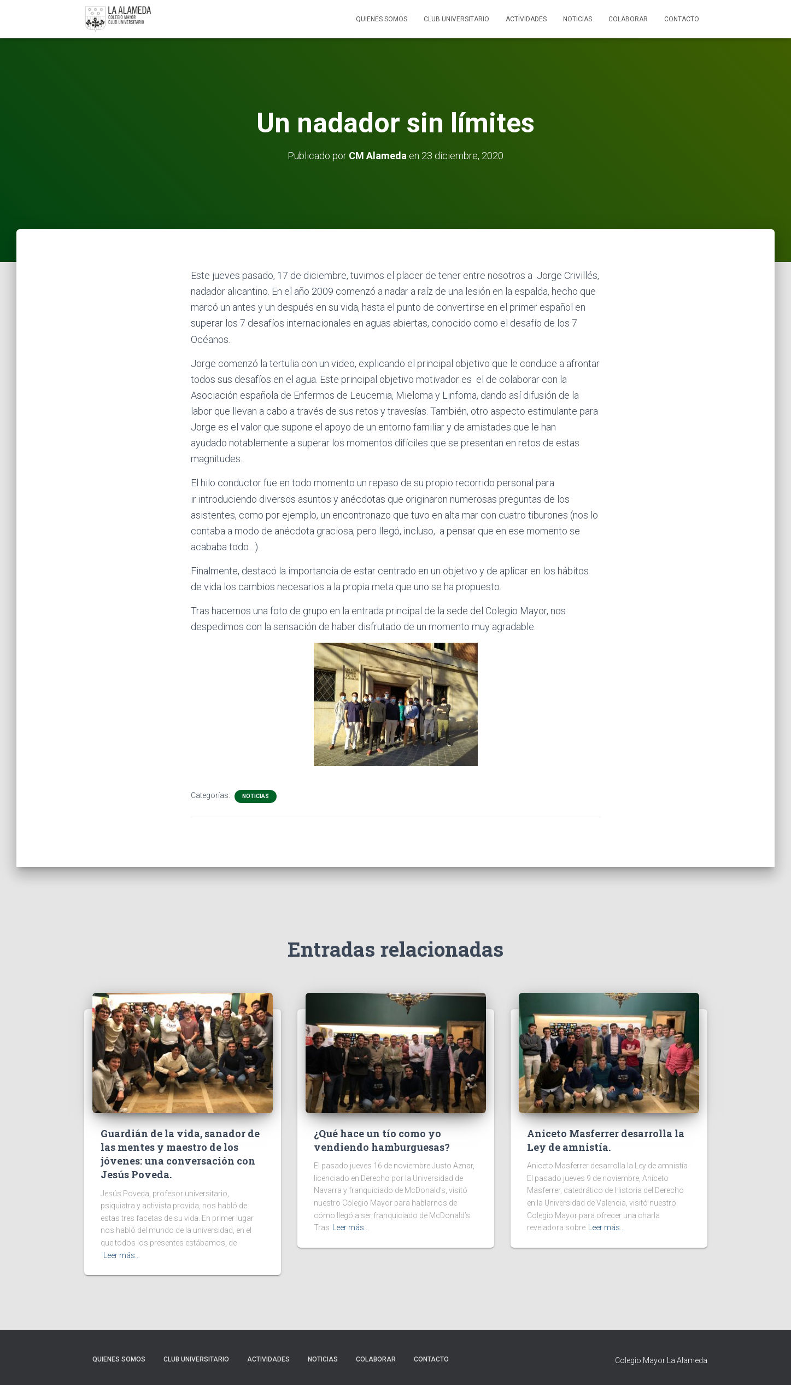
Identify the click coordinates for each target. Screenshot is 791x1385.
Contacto (681, 19)
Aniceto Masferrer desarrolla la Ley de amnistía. (605, 1140)
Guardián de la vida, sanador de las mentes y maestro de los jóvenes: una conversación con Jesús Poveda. (180, 1154)
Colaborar (628, 19)
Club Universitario (456, 19)
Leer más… (121, 1255)
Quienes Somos (381, 19)
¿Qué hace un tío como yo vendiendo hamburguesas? (382, 1140)
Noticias (577, 19)
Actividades (526, 19)
